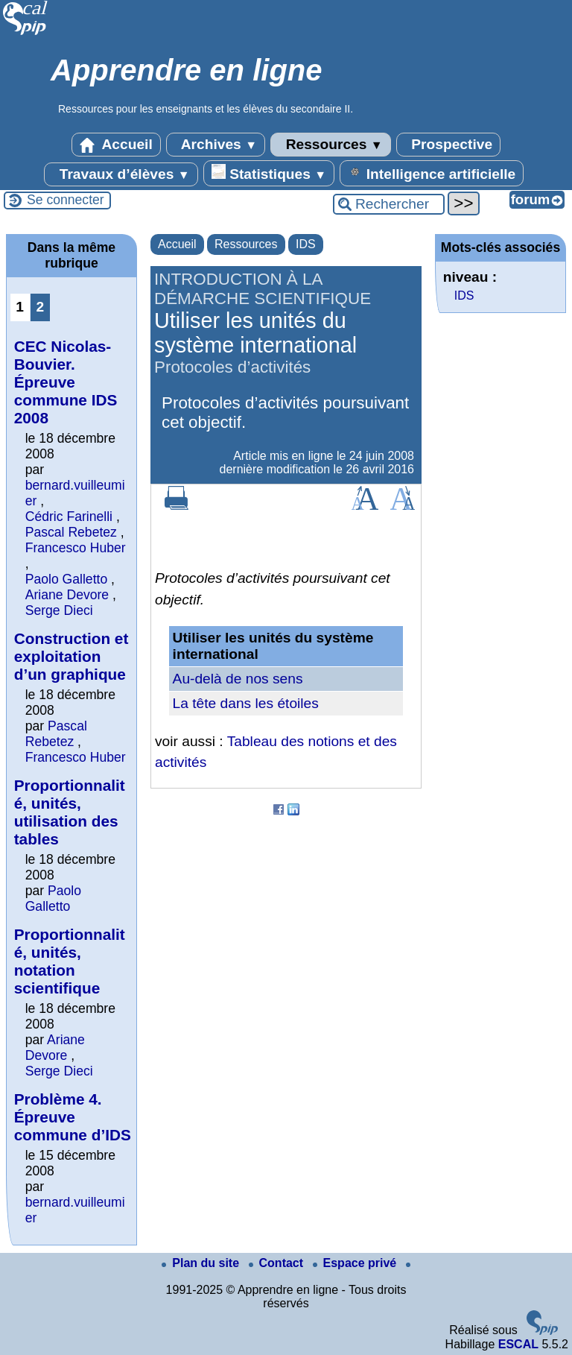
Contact (278, 1263)
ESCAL (518, 1344)
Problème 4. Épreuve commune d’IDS (72, 1116)
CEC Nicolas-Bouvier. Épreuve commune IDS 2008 (66, 382)
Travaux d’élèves (120, 174)
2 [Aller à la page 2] (40, 307)
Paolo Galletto (66, 579)
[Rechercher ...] (389, 204)
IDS (306, 244)
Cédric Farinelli (68, 516)
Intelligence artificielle (431, 173)
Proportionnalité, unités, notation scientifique (69, 961)
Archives (215, 144)
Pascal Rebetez (71, 532)
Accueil (116, 144)
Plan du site (202, 1263)
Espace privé (356, 1263)
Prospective (448, 144)
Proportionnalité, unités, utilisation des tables (69, 812)
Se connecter (65, 199)
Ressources (330, 144)
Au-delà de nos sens (238, 678)
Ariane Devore (67, 594)
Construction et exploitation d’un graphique (71, 656)
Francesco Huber (75, 547)
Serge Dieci (59, 610)
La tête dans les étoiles (246, 703)
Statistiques (269, 173)
